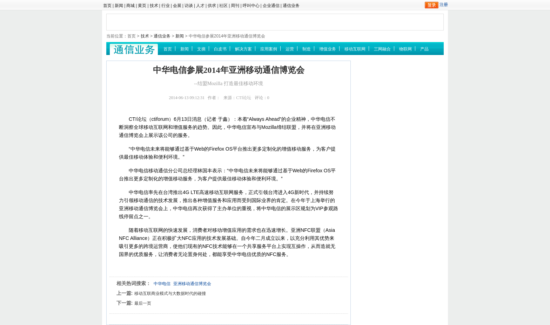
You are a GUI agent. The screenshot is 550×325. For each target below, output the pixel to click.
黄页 (142, 5)
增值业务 (327, 49)
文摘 (201, 49)
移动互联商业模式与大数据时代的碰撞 (170, 293)
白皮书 (220, 49)
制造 (306, 49)
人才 (200, 5)
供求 (212, 5)
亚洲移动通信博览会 (192, 283)
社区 (223, 5)
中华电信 (162, 283)
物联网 (405, 49)
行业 (165, 5)
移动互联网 (354, 49)
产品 (424, 49)
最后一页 (142, 303)
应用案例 (268, 49)
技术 (154, 5)
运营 (290, 49)
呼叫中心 (251, 5)
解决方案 (243, 49)
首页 (107, 5)
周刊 (235, 5)
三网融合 (382, 49)
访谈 (189, 5)
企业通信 (271, 5)
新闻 (119, 5)
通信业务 (291, 5)
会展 (177, 5)
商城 (130, 5)
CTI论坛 (243, 97)
